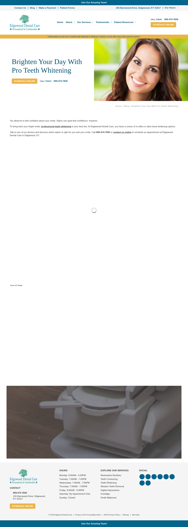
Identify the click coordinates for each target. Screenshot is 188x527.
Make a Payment (47, 8)
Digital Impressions (110, 490)
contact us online (122, 132)
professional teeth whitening (56, 126)
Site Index (136, 515)
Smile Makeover (109, 497)
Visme (20, 285)
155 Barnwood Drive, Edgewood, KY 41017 (138, 8)
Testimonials (102, 22)
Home (60, 22)
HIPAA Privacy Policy (112, 515)
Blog (32, 8)
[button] (142, 476)
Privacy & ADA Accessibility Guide (88, 515)
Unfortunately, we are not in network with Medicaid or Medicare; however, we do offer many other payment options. (94, 37)
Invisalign (105, 494)
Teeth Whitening (109, 483)
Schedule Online (163, 25)
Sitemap (126, 515)
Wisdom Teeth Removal (112, 486)
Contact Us (20, 8)
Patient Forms (67, 8)
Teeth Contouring (109, 479)
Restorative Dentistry (111, 475)
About (69, 22)
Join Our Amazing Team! (94, 2)
